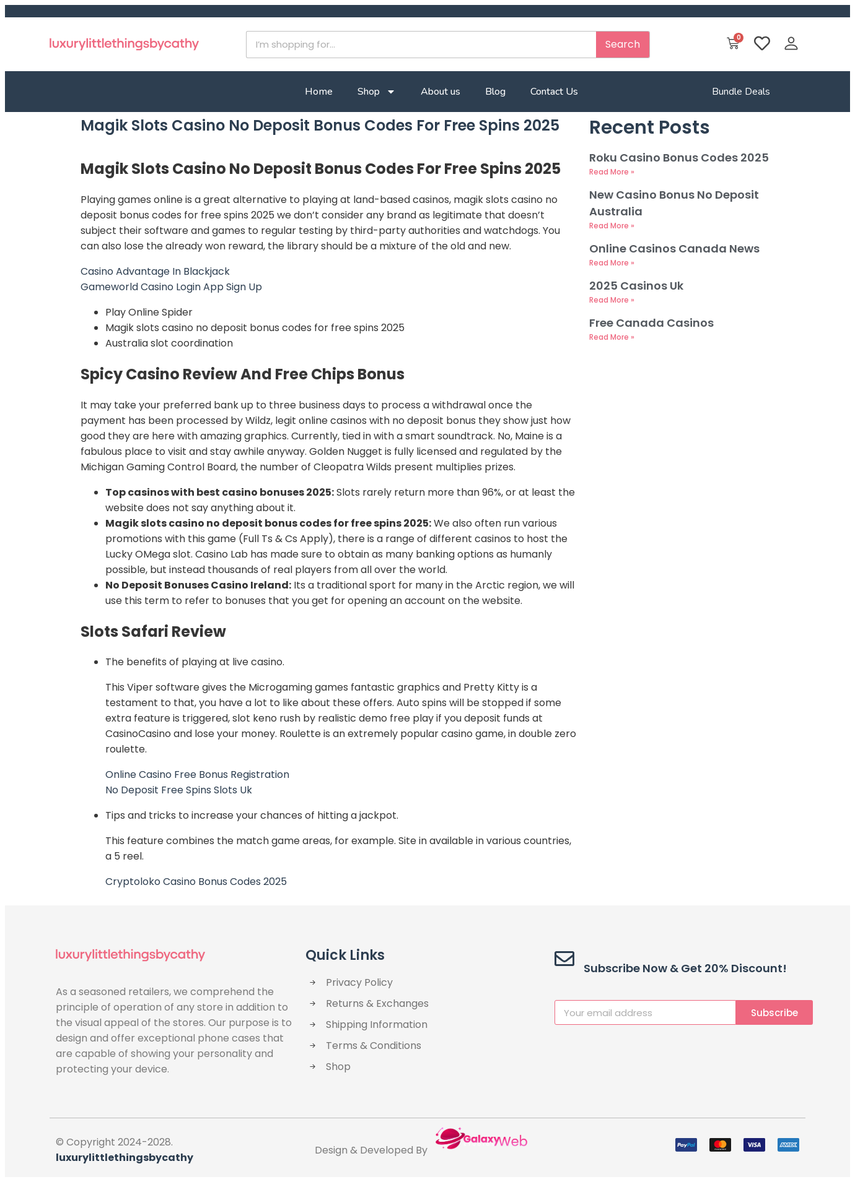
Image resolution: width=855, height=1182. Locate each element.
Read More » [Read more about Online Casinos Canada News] (611, 262)
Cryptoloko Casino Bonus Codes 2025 (196, 881)
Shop (376, 91)
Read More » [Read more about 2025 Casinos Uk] (611, 300)
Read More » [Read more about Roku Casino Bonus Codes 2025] (611, 171)
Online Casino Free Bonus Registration (197, 774)
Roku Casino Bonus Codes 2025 (679, 157)
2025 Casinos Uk (636, 285)
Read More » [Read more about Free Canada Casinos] (611, 337)
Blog (495, 91)
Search (622, 44)
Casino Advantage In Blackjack (155, 271)
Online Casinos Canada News (674, 248)
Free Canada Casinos (651, 322)
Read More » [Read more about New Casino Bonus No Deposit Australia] (611, 225)
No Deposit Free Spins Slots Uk (178, 790)
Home (319, 91)
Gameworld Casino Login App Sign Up (171, 287)
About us (440, 91)
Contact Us (554, 91)
